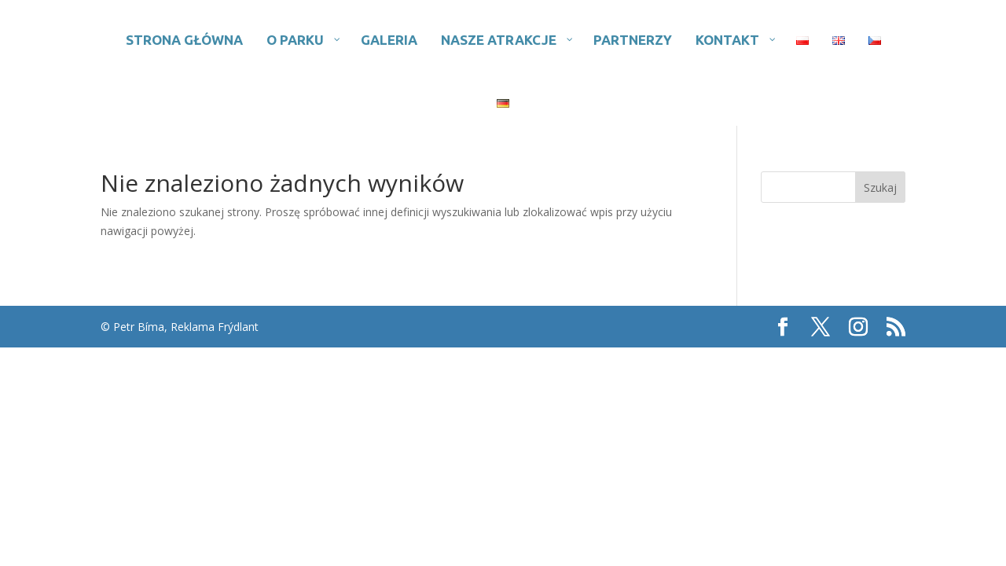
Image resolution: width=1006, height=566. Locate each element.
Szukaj (880, 187)
